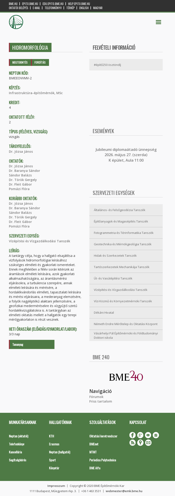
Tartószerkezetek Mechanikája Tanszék (121, 267)
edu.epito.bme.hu (53, 3)
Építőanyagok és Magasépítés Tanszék (121, 221)
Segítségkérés (17, 459)
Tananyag (17, 344)
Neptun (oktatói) (18, 436)
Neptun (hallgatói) (59, 452)
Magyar (98, 7)
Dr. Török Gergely (23, 180)
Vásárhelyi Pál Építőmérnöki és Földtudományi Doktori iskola (126, 335)
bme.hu (13, 3)
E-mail (36, 7)
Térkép (70, 7)
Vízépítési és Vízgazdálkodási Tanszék (39, 241)
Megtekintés (20, 62)
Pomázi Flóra (19, 189)
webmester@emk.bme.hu (124, 491)
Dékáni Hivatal (104, 312)
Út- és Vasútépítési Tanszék (113, 278)
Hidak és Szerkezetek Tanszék (115, 255)
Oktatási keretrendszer (103, 436)
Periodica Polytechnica (102, 459)
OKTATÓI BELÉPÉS (18, 7)
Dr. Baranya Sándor (24, 170)
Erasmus (54, 444)
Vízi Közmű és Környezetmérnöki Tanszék (123, 301)
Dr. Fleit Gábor (20, 184)
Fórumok (96, 397)
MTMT (93, 452)
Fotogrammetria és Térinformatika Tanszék (124, 233)
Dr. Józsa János (21, 151)
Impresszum (56, 486)
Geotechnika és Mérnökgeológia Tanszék (123, 244)
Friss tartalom (100, 401)
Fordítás (40, 62)
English (84, 7)
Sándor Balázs (20, 175)
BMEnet (93, 444)
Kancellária (15, 452)
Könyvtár (54, 467)
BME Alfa (94, 467)
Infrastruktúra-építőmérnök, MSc (36, 93)
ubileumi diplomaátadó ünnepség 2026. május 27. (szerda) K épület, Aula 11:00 (127, 155)
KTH (51, 436)
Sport (52, 459)
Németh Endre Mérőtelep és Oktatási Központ (125, 324)
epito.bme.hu (30, 3)
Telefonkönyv (53, 7)
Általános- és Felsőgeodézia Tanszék (119, 210)
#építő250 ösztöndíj (107, 65)
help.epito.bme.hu (79, 3)
